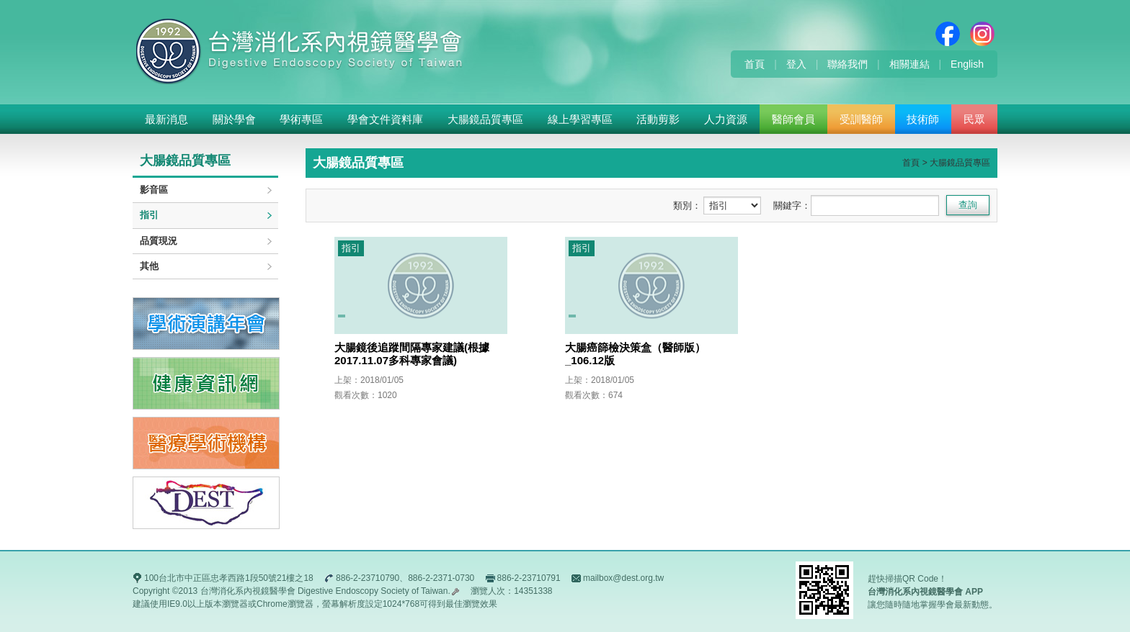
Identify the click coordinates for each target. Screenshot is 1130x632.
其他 (149, 266)
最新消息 (166, 119)
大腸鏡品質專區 (485, 119)
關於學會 (234, 119)
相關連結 (909, 64)
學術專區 (301, 119)
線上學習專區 (580, 119)
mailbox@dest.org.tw (623, 578)
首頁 (754, 64)
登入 (796, 64)
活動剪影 (658, 119)
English (967, 64)
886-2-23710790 (367, 578)
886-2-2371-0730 (441, 578)
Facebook (947, 34)
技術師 (923, 119)
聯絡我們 (847, 64)
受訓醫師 (861, 119)
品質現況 (158, 240)
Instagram (982, 34)
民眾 (974, 119)
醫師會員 (793, 119)
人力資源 (725, 119)
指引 (149, 214)
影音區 (154, 189)
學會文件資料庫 (385, 119)
